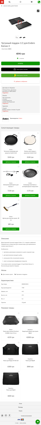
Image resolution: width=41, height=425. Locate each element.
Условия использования (26, 415)
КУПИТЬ (20, 63)
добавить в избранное (21, 81)
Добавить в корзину (11, 162)
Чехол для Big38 (30, 360)
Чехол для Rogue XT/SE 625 (11, 360)
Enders (20, 118)
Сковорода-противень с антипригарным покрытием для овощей (30, 186)
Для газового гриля (8, 274)
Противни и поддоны (21, 274)
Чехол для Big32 (10, 390)
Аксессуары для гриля (10, 6)
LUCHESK (24, 423)
